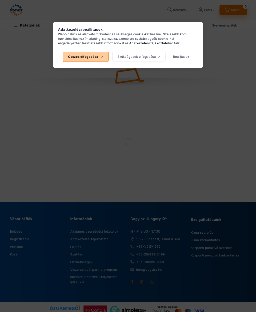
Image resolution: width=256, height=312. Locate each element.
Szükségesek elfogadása (137, 57)
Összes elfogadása (83, 57)
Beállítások (181, 57)
